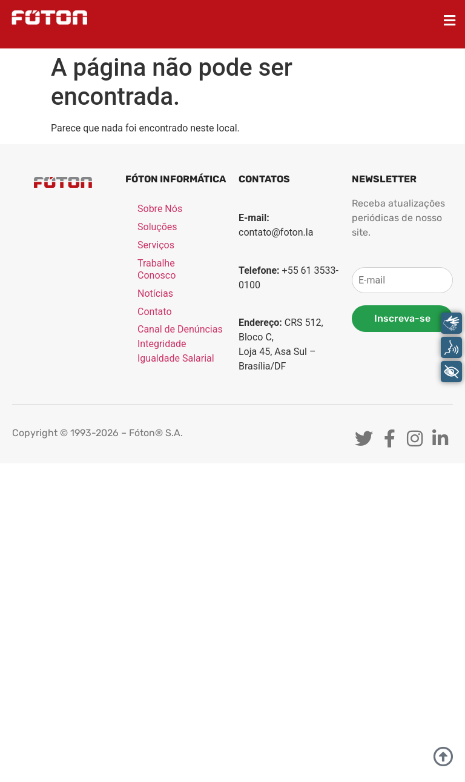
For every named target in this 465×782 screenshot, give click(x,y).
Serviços (155, 245)
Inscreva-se (402, 318)
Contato (154, 312)
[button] (450, 20)
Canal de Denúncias (180, 330)
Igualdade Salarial (175, 359)
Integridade (161, 344)
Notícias (155, 294)
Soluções (157, 227)
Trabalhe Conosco (156, 270)
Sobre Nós (159, 209)
